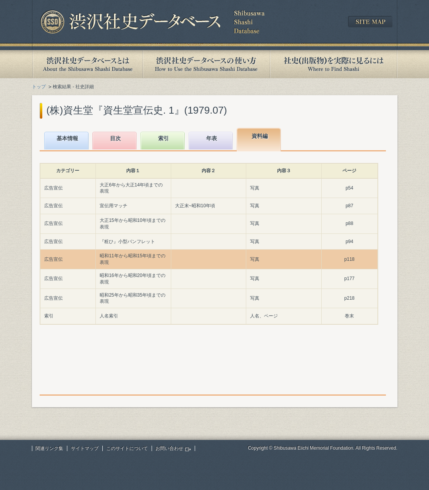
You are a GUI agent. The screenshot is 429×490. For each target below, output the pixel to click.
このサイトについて (127, 448)
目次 (115, 138)
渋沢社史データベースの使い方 (206, 64)
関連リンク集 (49, 448)
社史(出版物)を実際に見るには (333, 64)
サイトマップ (84, 448)
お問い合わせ (169, 448)
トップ (39, 86)
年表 (211, 138)
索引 (163, 138)
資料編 (260, 136)
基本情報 (67, 138)
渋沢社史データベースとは (87, 64)
